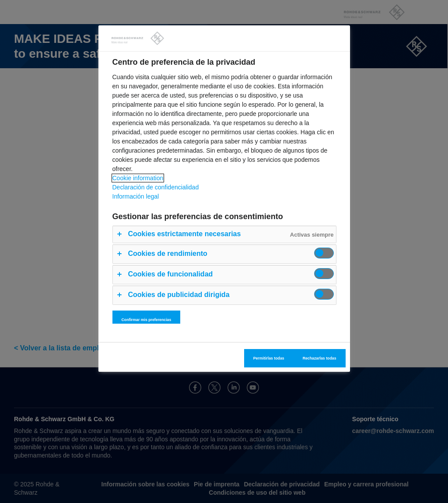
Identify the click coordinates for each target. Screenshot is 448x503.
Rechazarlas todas (319, 358)
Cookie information (138, 178)
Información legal (135, 196)
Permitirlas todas (268, 358)
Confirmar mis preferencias (147, 320)
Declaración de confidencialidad (155, 187)
